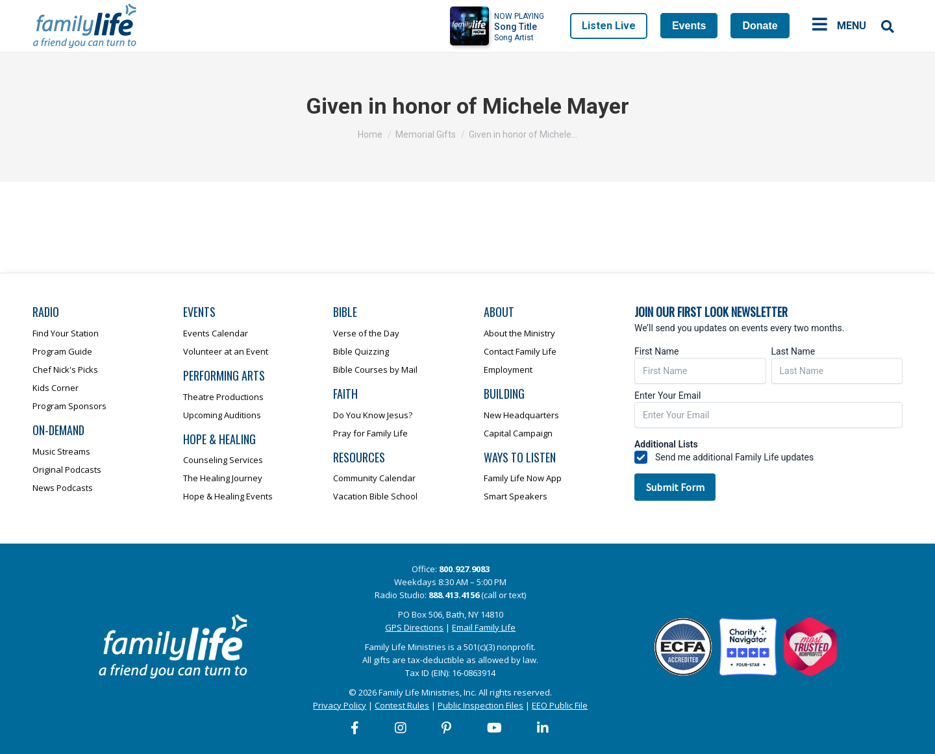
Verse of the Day (366, 333)
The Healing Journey (222, 478)
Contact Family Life (520, 351)
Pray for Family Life (370, 433)
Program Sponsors (69, 406)
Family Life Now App (523, 478)
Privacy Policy (339, 705)
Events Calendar (215, 333)
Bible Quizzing (361, 351)
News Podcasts (62, 488)
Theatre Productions (223, 397)
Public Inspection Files (480, 705)
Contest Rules (402, 705)
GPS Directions (414, 627)
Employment (508, 369)
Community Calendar (374, 478)
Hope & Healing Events (228, 496)
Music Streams (61, 451)
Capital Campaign (518, 433)
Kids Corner (55, 388)
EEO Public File (560, 705)
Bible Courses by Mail (375, 369)
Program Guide (62, 351)
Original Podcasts (66, 469)
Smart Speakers (515, 496)
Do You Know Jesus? (372, 415)
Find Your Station (65, 333)
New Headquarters (521, 415)
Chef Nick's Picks (65, 369)
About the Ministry (519, 333)
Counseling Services (223, 460)
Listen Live (609, 25)
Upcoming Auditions (222, 415)
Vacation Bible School (375, 496)
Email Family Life (484, 627)
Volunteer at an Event (225, 351)
